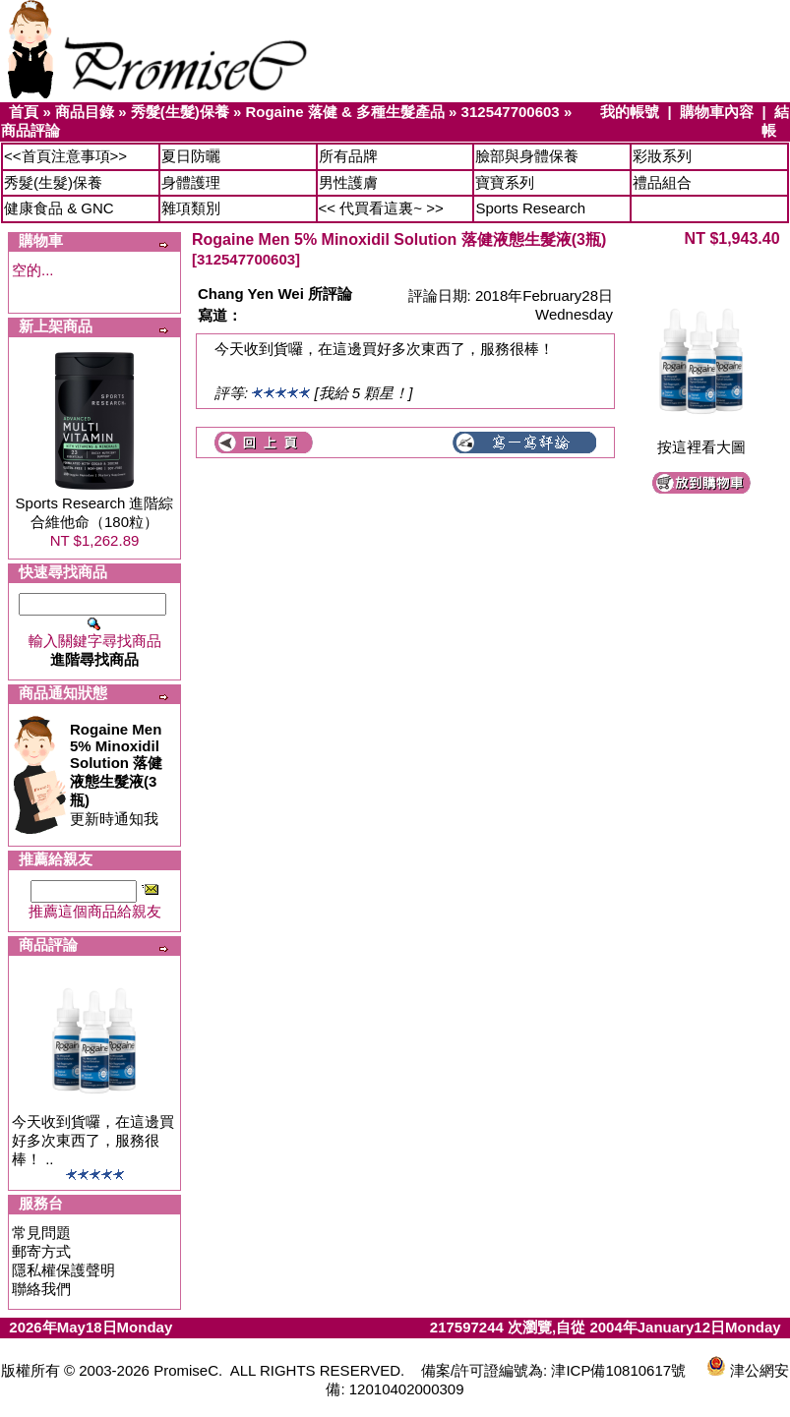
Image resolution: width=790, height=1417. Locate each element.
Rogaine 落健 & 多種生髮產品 (345, 111)
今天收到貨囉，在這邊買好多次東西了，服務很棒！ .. (93, 1140)
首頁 (23, 111)
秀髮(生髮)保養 (180, 111)
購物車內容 (717, 111)
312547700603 (510, 111)
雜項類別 (190, 208)
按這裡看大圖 (701, 440)
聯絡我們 (41, 1288)
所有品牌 (348, 156)
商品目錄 (84, 111)
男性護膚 (348, 182)
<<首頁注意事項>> (65, 156)
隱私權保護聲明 (63, 1270)
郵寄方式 (41, 1251)
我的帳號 (629, 111)
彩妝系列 (662, 156)
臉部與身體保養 (526, 156)
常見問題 (41, 1232)
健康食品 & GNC (59, 208)
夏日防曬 (190, 156)
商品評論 (30, 130)
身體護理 (190, 182)
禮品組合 (662, 182)
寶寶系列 (504, 182)
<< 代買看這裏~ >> (381, 208)
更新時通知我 (116, 774)
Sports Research (530, 208)
